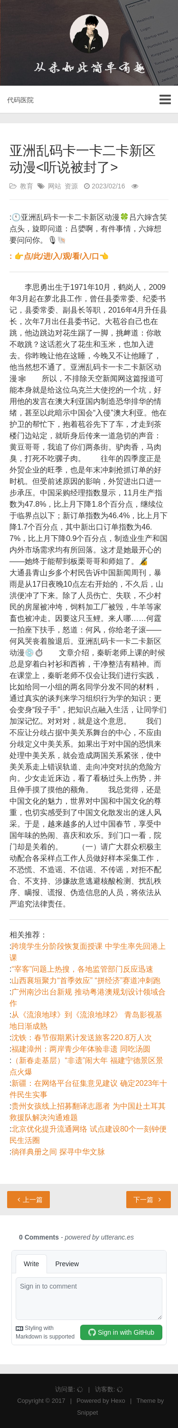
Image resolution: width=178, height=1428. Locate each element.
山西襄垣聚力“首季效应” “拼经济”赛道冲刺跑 (85, 980)
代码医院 (20, 100)
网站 (54, 186)
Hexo (118, 1400)
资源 (71, 186)
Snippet (87, 1412)
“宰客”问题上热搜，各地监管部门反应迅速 (82, 969)
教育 (26, 186)
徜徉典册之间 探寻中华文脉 (57, 1152)
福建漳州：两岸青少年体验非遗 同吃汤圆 (80, 1049)
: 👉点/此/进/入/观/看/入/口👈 (59, 256)
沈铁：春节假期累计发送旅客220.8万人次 (81, 1038)
